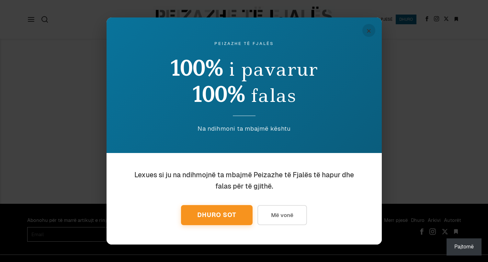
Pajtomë (464, 246)
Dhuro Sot (216, 215)
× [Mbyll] (369, 30)
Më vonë (282, 215)
